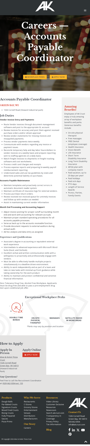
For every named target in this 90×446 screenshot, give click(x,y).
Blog (49, 429)
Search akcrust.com (55, 412)
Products (7, 397)
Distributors (29, 415)
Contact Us (74, 411)
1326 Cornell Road (8, 362)
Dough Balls (7, 401)
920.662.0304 (74, 421)
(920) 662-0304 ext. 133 (12, 383)
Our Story (29, 423)
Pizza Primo (7, 421)
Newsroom (51, 409)
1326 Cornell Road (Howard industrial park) (23, 110)
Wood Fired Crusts (10, 409)
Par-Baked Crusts (9, 404)
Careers (27, 427)
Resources (52, 397)
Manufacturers (30, 418)
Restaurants (29, 401)
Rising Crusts (8, 412)
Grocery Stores (31, 406)
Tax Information (53, 424)
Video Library (52, 401)
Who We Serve (32, 397)
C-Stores (28, 404)
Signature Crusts (9, 406)
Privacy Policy (52, 421)
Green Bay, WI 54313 (9, 365)
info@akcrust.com (76, 424)
